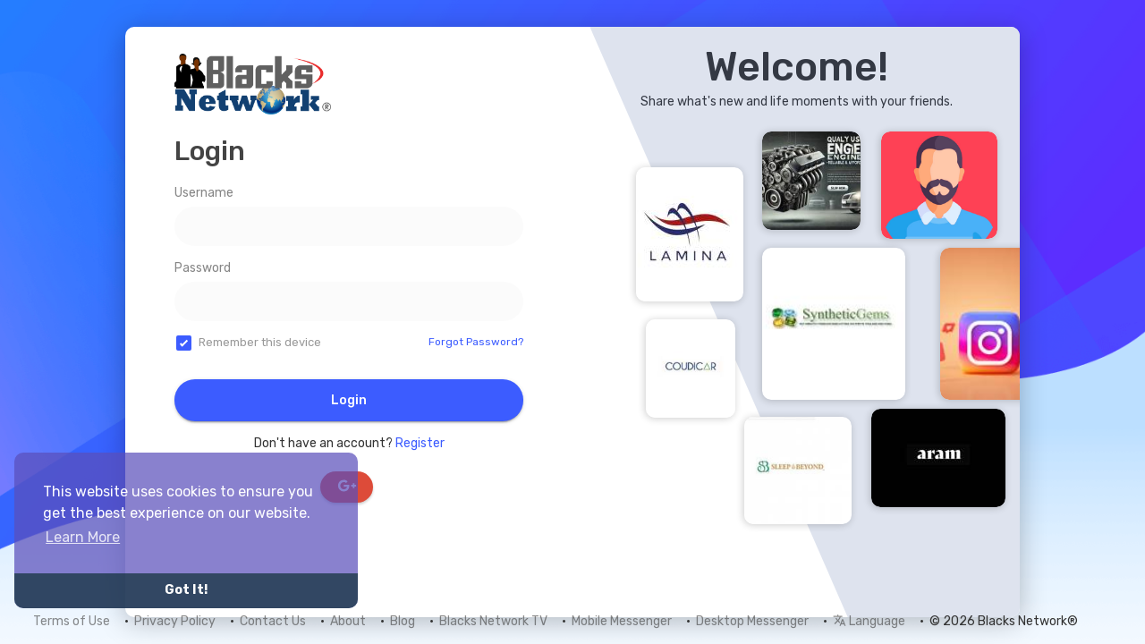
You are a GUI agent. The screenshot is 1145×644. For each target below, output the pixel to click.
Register (420, 443)
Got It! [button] (186, 589)
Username (203, 192)
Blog (402, 621)
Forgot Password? (475, 341)
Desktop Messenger (752, 621)
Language (869, 621)
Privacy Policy (175, 621)
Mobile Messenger (622, 621)
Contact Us (273, 621)
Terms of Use (71, 621)
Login (349, 400)
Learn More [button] (83, 537)
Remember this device (260, 342)
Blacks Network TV (493, 621)
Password (202, 267)
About (348, 621)
